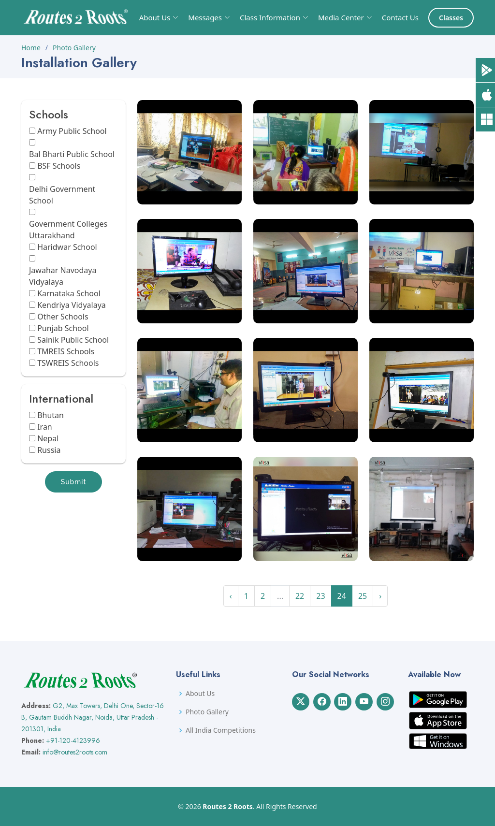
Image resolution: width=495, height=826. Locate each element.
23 (320, 596)
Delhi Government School (62, 195)
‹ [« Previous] (231, 596)
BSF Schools (58, 165)
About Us (200, 693)
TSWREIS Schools (68, 363)
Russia (48, 450)
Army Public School (71, 131)
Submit (74, 482)
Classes (451, 17)
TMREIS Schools (65, 351)
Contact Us (400, 17)
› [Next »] (380, 596)
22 (299, 596)
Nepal (47, 438)
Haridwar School (67, 247)
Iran (44, 426)
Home (31, 47)
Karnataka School (69, 293)
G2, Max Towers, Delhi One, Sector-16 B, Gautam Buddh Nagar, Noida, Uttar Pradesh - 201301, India (92, 717)
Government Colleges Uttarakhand (68, 229)
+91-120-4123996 (73, 740)
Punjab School (62, 328)
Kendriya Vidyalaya (71, 305)
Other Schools (62, 316)
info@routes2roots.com (75, 752)
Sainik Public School (73, 339)
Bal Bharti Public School (72, 154)
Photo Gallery (74, 47)
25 (362, 596)
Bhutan (50, 415)
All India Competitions (221, 730)
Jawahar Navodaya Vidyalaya (62, 276)
